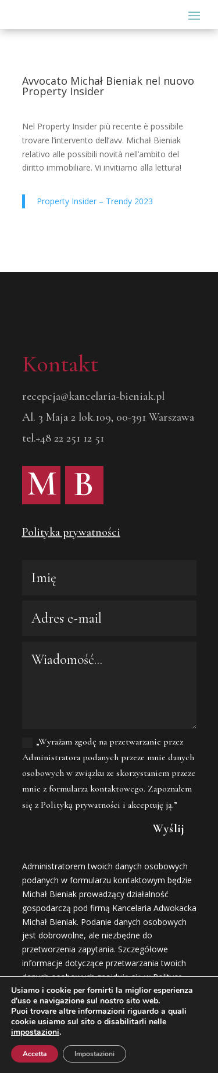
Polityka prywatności (71, 532)
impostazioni (35, 1032)
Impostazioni (94, 1053)
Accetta (35, 1053)
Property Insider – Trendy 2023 (95, 201)
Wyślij (169, 829)
